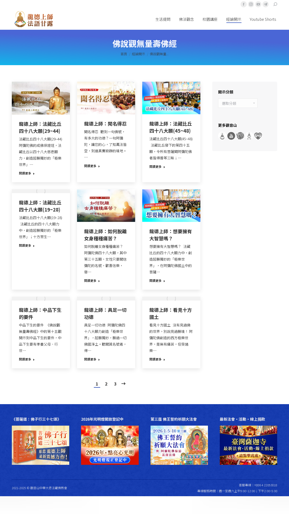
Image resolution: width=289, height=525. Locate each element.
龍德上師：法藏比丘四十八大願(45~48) (170, 127)
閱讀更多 (27, 173)
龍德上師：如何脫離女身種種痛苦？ (105, 235)
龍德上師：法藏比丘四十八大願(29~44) (40, 127)
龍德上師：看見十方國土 (170, 313)
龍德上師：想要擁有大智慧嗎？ (170, 235)
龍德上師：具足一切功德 (105, 313)
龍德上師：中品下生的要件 (40, 313)
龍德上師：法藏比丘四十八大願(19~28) (40, 206)
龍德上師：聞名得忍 (105, 123)
